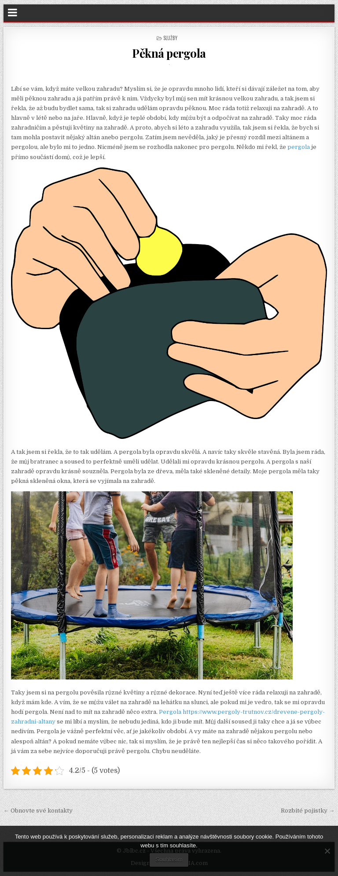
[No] (327, 850)
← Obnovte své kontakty (38, 810)
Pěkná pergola (169, 53)
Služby (170, 37)
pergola (298, 147)
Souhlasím (168, 859)
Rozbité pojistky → (307, 810)
